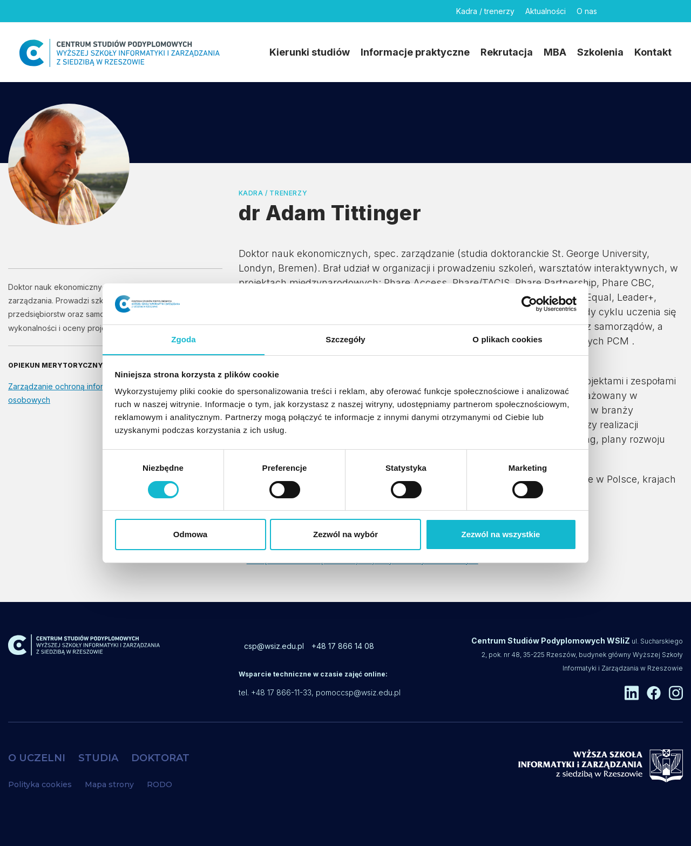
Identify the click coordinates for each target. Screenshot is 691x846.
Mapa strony (109, 784)
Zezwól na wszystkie (501, 534)
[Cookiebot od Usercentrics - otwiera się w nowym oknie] (529, 303)
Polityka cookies (40, 784)
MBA (555, 52)
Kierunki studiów (309, 52)
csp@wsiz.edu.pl (274, 646)
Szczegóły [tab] (345, 339)
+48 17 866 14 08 (342, 646)
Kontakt (653, 52)
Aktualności (545, 11)
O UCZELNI (36, 758)
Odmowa (190, 534)
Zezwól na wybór (345, 534)
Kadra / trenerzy (485, 11)
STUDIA (98, 758)
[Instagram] (664, 11)
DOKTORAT (160, 758)
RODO (159, 784)
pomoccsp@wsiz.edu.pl (358, 692)
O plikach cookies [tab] (507, 339)
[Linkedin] (614, 11)
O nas (587, 11)
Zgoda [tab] (183, 339)
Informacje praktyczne (415, 52)
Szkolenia (600, 52)
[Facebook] (639, 11)
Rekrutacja (506, 52)
